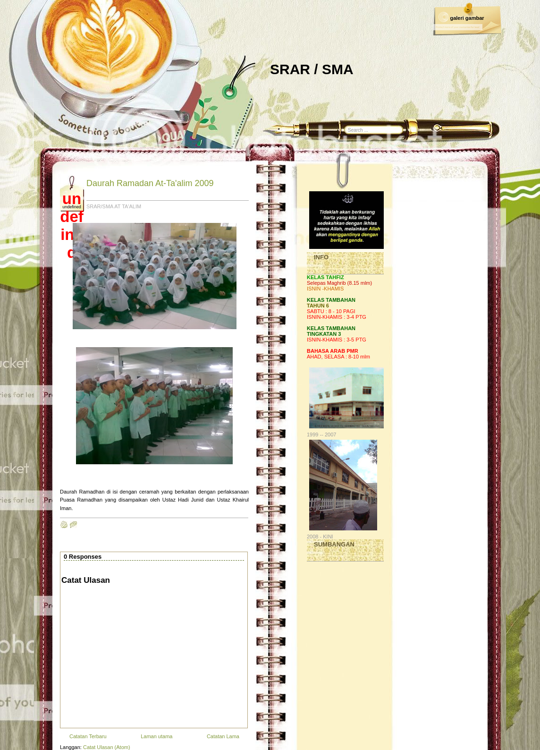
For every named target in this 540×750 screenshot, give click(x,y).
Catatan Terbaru (88, 736)
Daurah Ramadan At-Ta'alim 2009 (150, 183)
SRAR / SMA (312, 69)
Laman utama (156, 736)
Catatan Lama (223, 736)
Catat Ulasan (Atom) (106, 747)
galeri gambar (467, 18)
